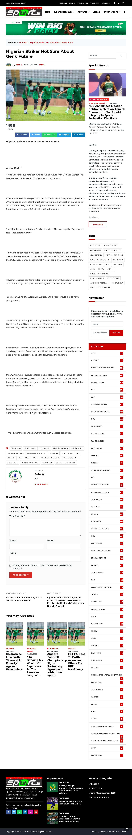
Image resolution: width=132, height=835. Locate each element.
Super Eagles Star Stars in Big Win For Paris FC (70, 802)
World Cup (47, 462)
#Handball (118, 260)
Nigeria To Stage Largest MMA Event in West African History (69, 818)
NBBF (107, 638)
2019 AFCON (16, 448)
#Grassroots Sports (99, 260)
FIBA (107, 711)
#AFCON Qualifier (113, 250)
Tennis (107, 594)
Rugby (107, 631)
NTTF (107, 748)
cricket (107, 565)
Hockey (107, 645)
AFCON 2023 (107, 682)
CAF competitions (15, 453)
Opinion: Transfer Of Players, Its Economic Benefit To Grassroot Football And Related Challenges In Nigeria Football (66, 599)
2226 (99, 788)
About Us (105, 3)
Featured (83, 12)
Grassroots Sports (36, 453)
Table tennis (107, 572)
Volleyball (94, 3)
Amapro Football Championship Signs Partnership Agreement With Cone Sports (57, 664)
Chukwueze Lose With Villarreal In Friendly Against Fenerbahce (14, 661)
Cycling (107, 667)
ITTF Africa (107, 660)
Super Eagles (108, 382)
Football (23, 42)
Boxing (107, 455)
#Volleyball (113, 278)
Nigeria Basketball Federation (107, 676)
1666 (113, 793)
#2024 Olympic (110, 246)
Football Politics (107, 528)
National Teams (107, 404)
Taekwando (83, 3)
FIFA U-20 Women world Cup (107, 741)
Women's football (107, 411)
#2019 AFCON (95, 246)
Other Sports (111, 12)
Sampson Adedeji (98, 103)
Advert (123, 832)
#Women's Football (99, 283)
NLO (107, 580)
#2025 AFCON (95, 250)
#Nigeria (118, 264)
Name (13, 540)
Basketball (77, 448)
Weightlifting (107, 609)
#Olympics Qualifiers (100, 274)
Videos (96, 12)
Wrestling (107, 602)
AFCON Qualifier (60, 448)
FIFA (107, 419)
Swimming (107, 653)
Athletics (107, 521)
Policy (103, 832)
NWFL (35, 458)
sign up (116, 333)
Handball (63, 3)
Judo (107, 719)
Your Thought (17, 516)
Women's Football (30, 462)
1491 (107, 797)
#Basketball (96, 255)
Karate (72, 3)
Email (50, 540)
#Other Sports (97, 278)
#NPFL (101, 269)
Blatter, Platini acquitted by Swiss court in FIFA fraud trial (24, 597)
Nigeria (10, 458)
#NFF (108, 264)
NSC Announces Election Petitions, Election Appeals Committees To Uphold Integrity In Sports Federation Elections (107, 112)
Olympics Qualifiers (51, 458)
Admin (19, 65)
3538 (96, 784)
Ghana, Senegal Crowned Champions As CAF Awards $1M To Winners (71, 789)
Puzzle (12, 553)
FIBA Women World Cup (107, 726)
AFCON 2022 (107, 755)
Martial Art (67, 453)
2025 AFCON (45, 448)
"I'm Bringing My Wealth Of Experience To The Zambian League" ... (35, 666)
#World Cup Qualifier (100, 288)
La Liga (107, 514)
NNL (19, 458)
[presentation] (100, 333)
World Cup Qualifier (65, 462)
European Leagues (63, 12)
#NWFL (110, 269)
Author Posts (41, 484)
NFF (78, 453)
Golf (107, 616)
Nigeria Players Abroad (99, 99)
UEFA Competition (107, 492)
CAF (107, 397)
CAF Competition (108, 375)
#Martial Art (96, 264)
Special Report (107, 558)
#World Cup (117, 283)
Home (47, 12)
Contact (94, 832)
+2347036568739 (29, 795)
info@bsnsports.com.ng (23, 798)
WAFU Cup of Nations (107, 587)
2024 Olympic (30, 448)
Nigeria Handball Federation (107, 735)
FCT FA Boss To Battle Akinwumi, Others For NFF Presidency (76, 661)
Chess (107, 704)
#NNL (92, 269)
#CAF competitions (114, 255)
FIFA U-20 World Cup (107, 470)
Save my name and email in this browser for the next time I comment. (42, 566)
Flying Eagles (107, 441)
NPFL (27, 458)
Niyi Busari (54, 648)
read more (98, 224)
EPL (107, 477)
